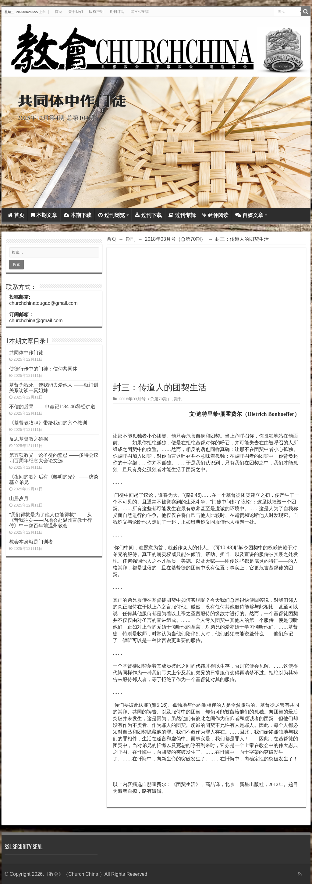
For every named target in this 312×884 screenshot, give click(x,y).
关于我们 (75, 11)
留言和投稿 (139, 11)
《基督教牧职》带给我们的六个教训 (48, 422)
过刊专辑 (182, 215)
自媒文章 (249, 215)
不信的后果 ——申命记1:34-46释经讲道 (52, 406)
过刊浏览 (111, 215)
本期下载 (77, 215)
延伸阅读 (215, 215)
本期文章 (44, 215)
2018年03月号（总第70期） (175, 239)
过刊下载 (148, 215)
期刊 (131, 239)
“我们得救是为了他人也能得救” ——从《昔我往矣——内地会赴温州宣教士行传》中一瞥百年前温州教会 (50, 520)
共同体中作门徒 (26, 352)
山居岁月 (19, 498)
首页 (58, 11)
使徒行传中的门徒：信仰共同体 (43, 368)
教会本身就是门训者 (31, 541)
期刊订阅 (117, 11)
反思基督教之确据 (28, 439)
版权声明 (96, 11)
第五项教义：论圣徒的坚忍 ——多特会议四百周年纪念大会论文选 (53, 458)
